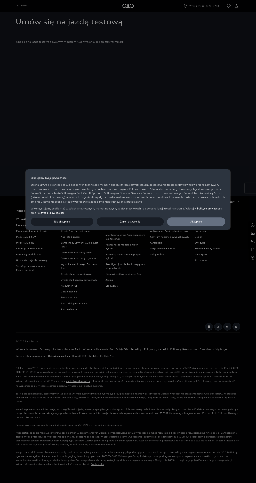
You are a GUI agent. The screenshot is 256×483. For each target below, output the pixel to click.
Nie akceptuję (62, 221)
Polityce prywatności (209, 208)
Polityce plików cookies (50, 212)
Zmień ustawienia (130, 221)
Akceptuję (196, 221)
